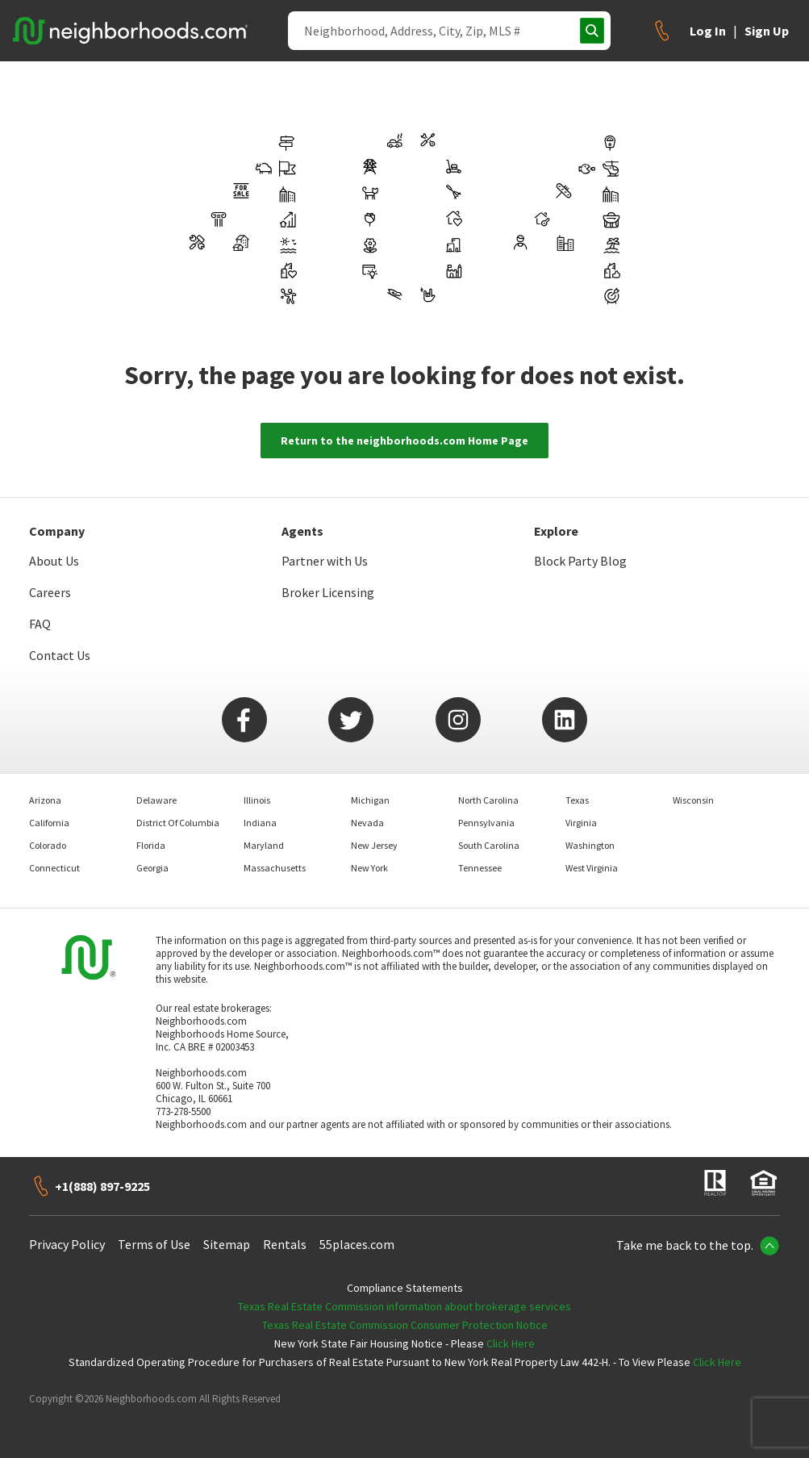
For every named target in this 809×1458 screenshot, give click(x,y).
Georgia (152, 868)
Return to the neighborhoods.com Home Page (404, 440)
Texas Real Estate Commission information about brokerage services (404, 1306)
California (49, 823)
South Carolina (488, 845)
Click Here (510, 1343)
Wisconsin (693, 800)
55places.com (356, 1244)
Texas (577, 800)
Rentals (285, 1244)
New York (369, 868)
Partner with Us (324, 561)
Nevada (367, 823)
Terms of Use (154, 1244)
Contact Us (59, 655)
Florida (150, 845)
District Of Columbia (177, 823)
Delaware (156, 800)
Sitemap (226, 1244)
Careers (50, 592)
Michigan (370, 800)
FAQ (40, 624)
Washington (590, 845)
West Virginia (591, 868)
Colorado (47, 845)
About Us (54, 561)
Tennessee (480, 868)
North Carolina (488, 800)
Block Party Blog (580, 561)
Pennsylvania (486, 823)
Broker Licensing (327, 592)
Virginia (581, 823)
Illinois (257, 800)
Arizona (45, 800)
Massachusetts (275, 868)
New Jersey (374, 845)
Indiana (260, 823)
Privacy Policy (67, 1244)
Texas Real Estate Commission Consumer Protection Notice (405, 1325)
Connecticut (54, 868)
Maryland (264, 845)
